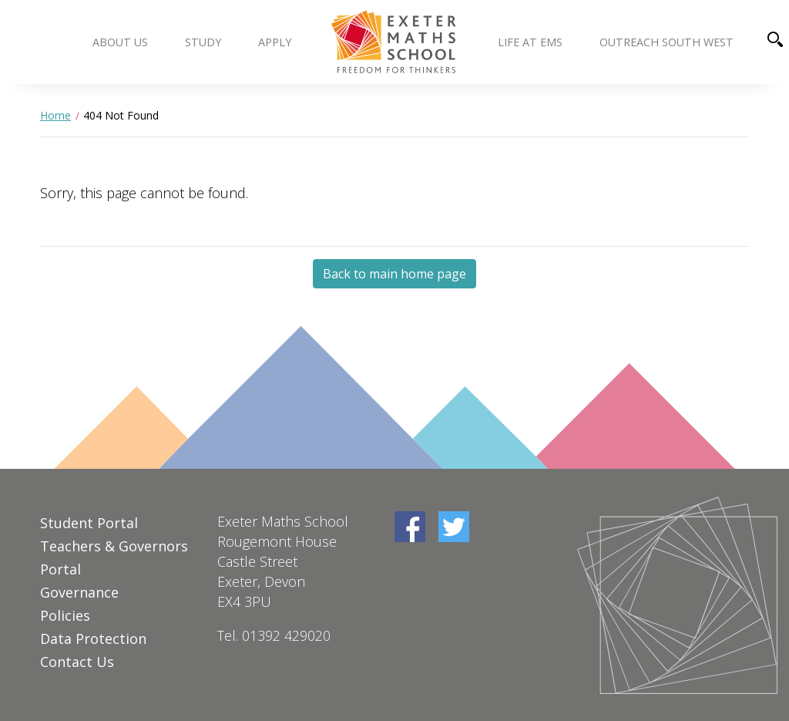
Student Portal (89, 523)
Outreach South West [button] (666, 42)
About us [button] (120, 42)
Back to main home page (394, 273)
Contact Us (77, 661)
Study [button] (203, 42)
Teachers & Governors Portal (114, 557)
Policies (65, 615)
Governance (79, 592)
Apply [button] (274, 42)
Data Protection (93, 638)
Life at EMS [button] (530, 42)
